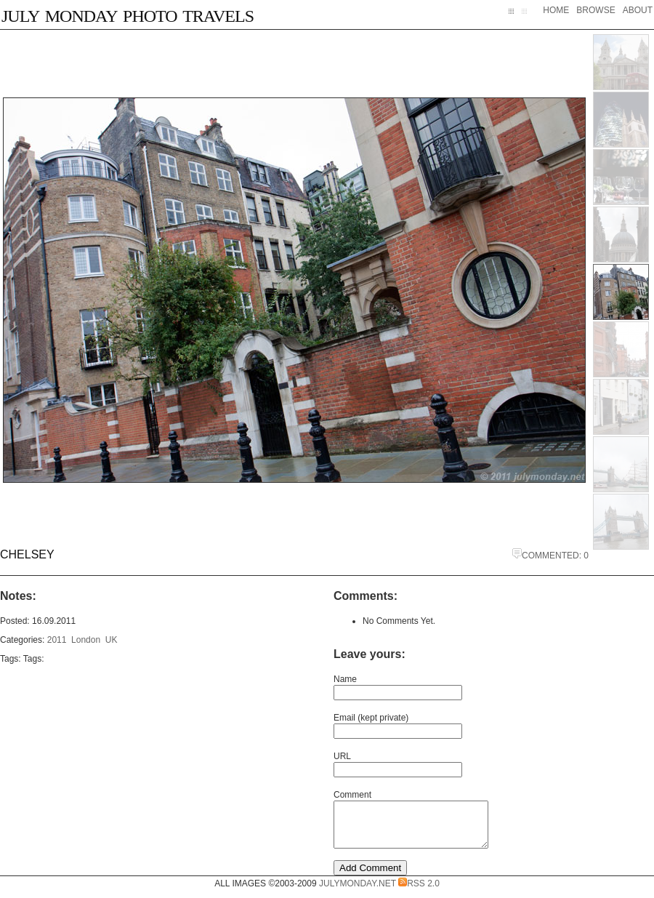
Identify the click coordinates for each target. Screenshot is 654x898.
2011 (57, 640)
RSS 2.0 (419, 892)
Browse (595, 10)
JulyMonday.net (357, 892)
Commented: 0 (550, 555)
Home (556, 10)
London (85, 640)
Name (345, 679)
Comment (352, 795)
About (638, 10)
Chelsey (27, 554)
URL (342, 756)
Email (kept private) (371, 718)
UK (111, 640)
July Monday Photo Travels (127, 13)
